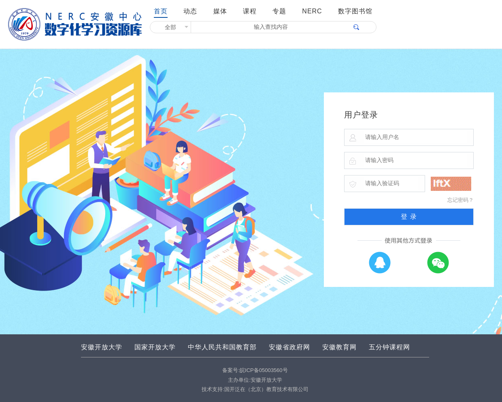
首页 (161, 11)
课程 (250, 11)
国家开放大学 (155, 347)
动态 (190, 11)
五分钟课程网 (389, 347)
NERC (312, 11)
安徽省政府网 (289, 347)
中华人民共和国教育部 (222, 347)
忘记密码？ (460, 200)
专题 (279, 11)
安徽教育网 (339, 347)
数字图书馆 (355, 11)
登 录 (409, 216)
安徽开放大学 (101, 347)
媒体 (220, 11)
